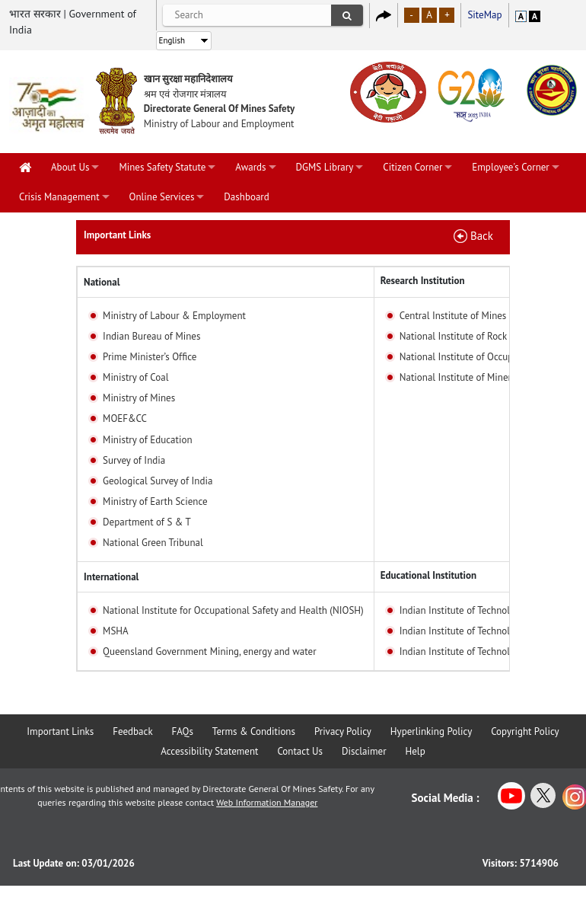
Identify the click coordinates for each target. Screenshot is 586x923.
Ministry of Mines (139, 397)
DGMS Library (325, 167)
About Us (70, 167)
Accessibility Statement (209, 751)
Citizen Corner (412, 167)
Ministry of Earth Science (155, 501)
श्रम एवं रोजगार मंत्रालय (185, 94)
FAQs (182, 731)
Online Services (162, 196)
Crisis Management (59, 196)
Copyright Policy (525, 731)
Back (481, 235)
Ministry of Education (147, 439)
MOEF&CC (125, 418)
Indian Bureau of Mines (151, 336)
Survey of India (134, 460)
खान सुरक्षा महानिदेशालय (189, 78)
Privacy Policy (342, 731)
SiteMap (484, 14)
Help (415, 751)
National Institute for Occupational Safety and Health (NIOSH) (233, 610)
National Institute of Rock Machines (474, 336)
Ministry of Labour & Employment (174, 315)
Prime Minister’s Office (149, 356)
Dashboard (246, 196)
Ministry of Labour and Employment (219, 123)
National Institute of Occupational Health (487, 356)
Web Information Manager (266, 802)
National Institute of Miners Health (473, 377)
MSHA (116, 630)
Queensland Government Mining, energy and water (209, 651)
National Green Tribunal (153, 542)
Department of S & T (147, 522)
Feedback (132, 731)
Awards (250, 167)
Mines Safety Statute (162, 167)
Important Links (60, 731)
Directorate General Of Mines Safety (219, 108)
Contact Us (300, 751)
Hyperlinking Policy (431, 731)
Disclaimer (364, 751)
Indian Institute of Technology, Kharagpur (486, 630)
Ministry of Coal (135, 377)
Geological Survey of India (157, 480)
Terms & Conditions (253, 731)
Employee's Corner (510, 167)
